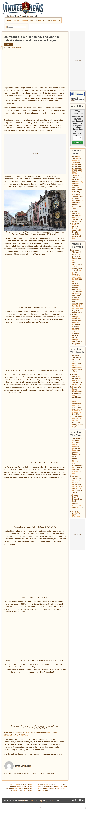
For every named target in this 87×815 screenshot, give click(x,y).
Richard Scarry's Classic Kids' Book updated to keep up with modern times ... (77, 502)
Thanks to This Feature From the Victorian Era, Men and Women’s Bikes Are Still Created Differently (77, 184)
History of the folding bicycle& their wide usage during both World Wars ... (77, 393)
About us (46, 20)
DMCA (32, 800)
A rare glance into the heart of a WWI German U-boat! (77, 469)
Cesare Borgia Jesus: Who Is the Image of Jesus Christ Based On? (77, 216)
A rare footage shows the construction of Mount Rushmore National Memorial (77, 322)
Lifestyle (38, 20)
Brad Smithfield (16, 47)
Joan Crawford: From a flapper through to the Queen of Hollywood (77, 337)
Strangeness (8, 44)
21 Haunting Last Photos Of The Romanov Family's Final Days (77, 421)
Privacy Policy (41, 800)
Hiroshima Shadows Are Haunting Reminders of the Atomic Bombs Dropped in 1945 (77, 201)
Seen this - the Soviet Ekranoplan (76, 514)
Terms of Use (54, 800)
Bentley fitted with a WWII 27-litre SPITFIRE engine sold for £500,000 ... (77, 275)
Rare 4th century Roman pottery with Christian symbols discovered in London (77, 231)
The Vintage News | (22, 800)
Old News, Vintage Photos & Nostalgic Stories (22, 16)
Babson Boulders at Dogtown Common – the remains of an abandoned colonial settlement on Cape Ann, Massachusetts (19, 787)
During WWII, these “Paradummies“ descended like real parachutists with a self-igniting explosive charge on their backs (52, 787)
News (8, 20)
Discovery (16, 20)
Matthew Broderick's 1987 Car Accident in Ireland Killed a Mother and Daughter (77, 408)
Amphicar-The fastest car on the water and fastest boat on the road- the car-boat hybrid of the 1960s (77, 165)
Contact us (55, 20)
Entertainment (27, 20)
